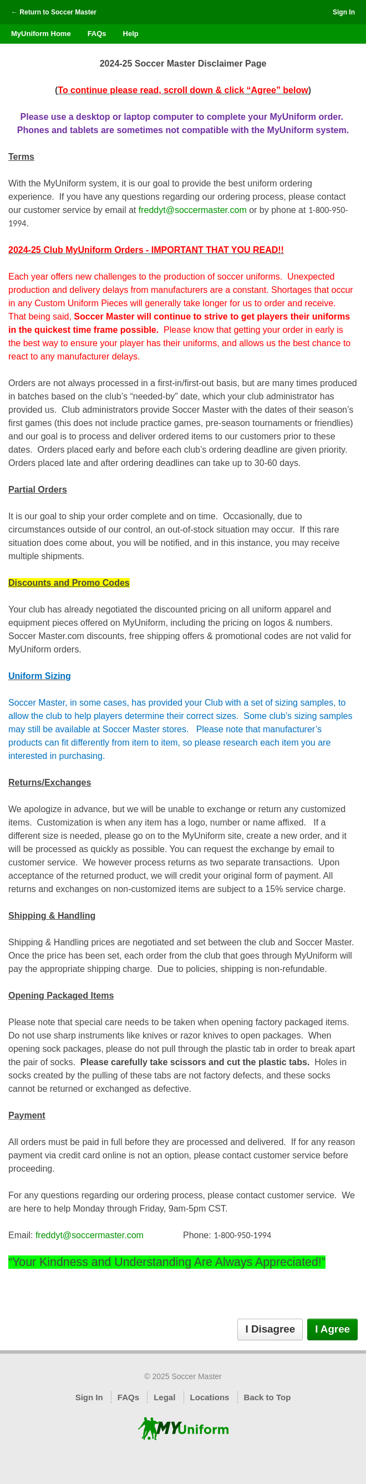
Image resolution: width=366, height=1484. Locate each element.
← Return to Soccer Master (53, 12)
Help (131, 33)
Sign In (344, 12)
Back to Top (267, 1397)
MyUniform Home (41, 33)
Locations (210, 1397)
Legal (164, 1397)
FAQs (97, 33)
